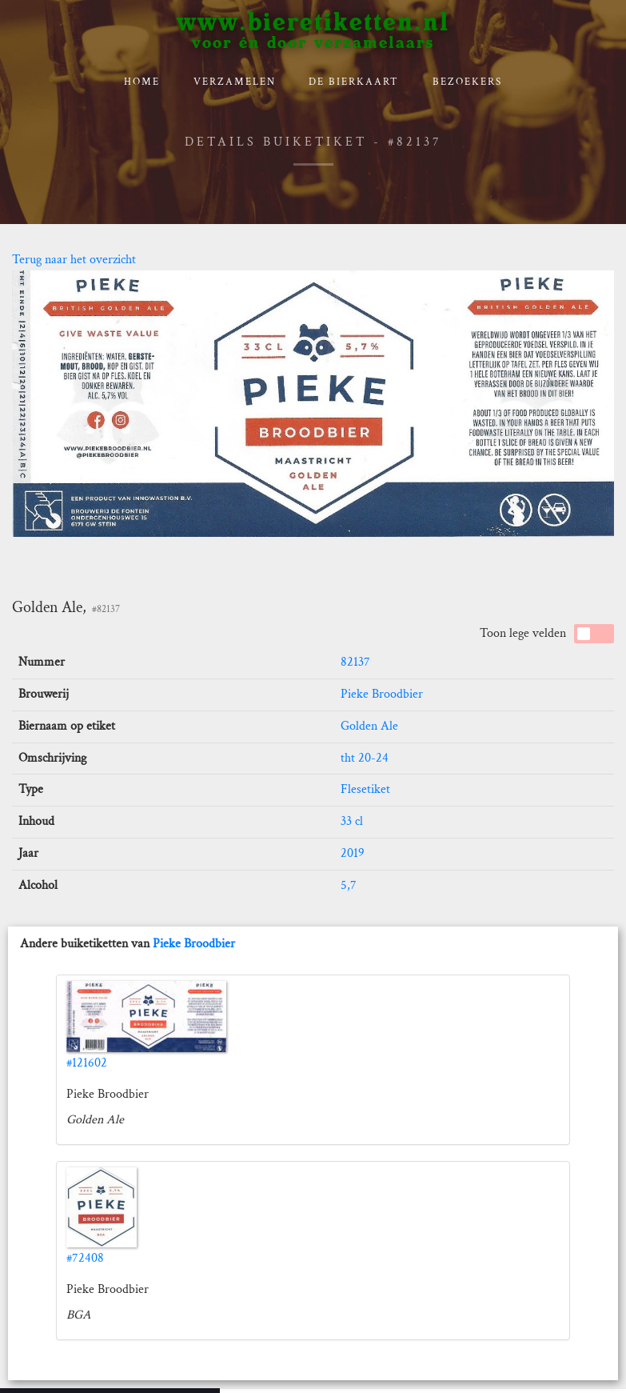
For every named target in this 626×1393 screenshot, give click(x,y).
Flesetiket (365, 789)
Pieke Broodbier (382, 694)
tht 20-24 (365, 758)
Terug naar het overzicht (74, 259)
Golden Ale (369, 726)
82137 (355, 662)
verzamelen (234, 82)
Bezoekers (467, 82)
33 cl (352, 821)
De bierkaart (354, 82)
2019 (353, 853)
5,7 (349, 885)
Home (142, 82)
